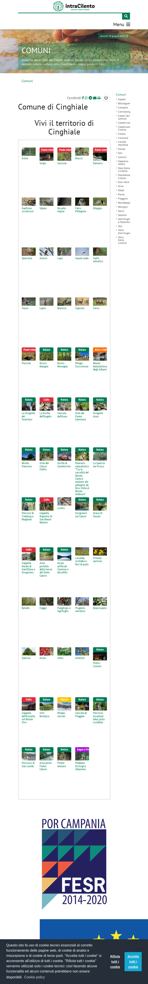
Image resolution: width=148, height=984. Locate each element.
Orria (120, 185)
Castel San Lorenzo (124, 116)
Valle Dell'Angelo (124, 231)
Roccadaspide (125, 202)
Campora (123, 106)
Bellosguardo (125, 102)
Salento (122, 214)
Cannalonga (124, 110)
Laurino (122, 156)
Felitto (121, 148)
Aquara (122, 98)
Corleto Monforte (123, 142)
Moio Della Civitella (124, 169)
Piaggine (123, 197)
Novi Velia (123, 181)
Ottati (121, 189)
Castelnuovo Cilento (125, 127)
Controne (123, 137)
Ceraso (121, 132)
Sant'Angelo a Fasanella (124, 220)
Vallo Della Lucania (122, 239)
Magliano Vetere (123, 162)
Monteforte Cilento (124, 176)
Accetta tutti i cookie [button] (133, 962)
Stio (120, 225)
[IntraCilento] (74, 6)
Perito (121, 193)
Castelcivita (124, 121)
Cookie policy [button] (34, 977)
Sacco (121, 210)
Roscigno (123, 205)
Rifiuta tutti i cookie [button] (115, 962)
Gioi (120, 152)
